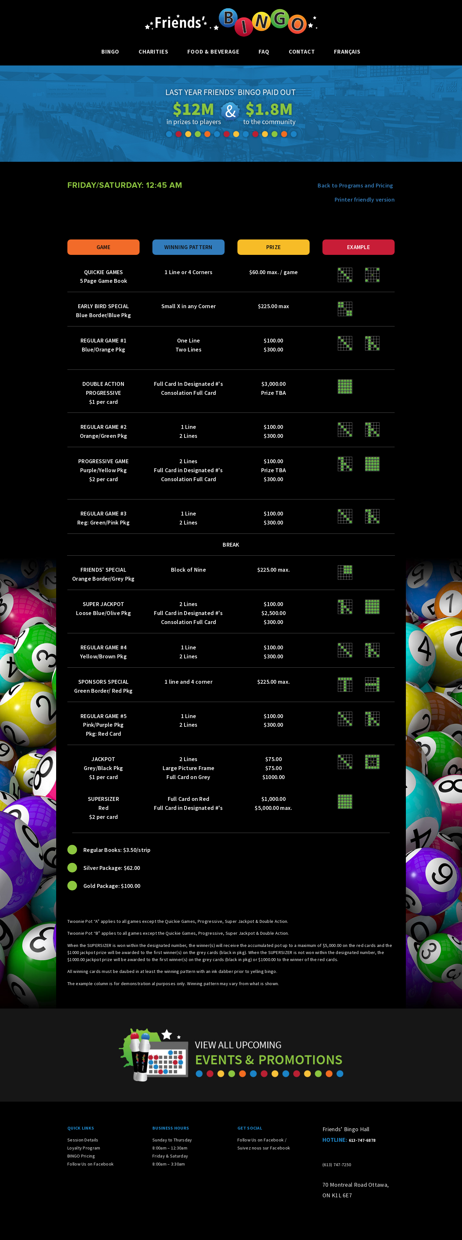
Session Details (82, 1140)
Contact (302, 51)
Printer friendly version (365, 199)
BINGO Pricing (81, 1156)
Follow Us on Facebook (90, 1164)
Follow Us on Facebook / (262, 1140)
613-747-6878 (362, 1140)
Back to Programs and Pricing (356, 185)
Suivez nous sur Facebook (263, 1148)
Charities (153, 51)
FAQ (264, 51)
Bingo (110, 51)
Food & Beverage (213, 51)
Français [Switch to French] (347, 51)
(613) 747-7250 (336, 1164)
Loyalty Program (83, 1148)
